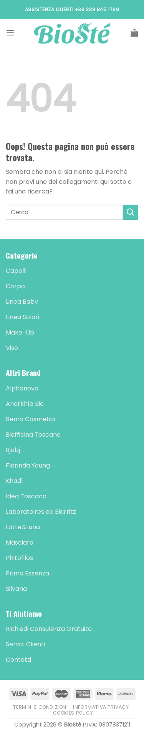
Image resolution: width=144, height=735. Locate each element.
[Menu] (10, 32)
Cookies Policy (73, 713)
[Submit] (130, 212)
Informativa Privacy (101, 707)
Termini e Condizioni (40, 707)
